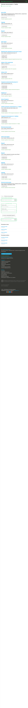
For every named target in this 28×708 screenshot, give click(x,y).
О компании (3, 265)
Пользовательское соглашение (5, 266)
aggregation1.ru (16, 290)
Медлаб (3, 143)
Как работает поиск (4, 275)
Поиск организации (4, 274)
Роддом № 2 (4, 92)
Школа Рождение (5, 99)
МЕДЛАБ (3, 162)
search (26, 1)
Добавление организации (5, 276)
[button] (6, 292)
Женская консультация (6, 126)
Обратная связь (3, 263)
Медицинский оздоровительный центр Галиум (11, 51)
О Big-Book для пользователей (5, 261)
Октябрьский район (4, 237)
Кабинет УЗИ (4, 72)
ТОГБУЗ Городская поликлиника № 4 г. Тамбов (11, 106)
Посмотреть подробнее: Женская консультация (8, 131)
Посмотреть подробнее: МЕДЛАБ (6, 169)
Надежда (3, 22)
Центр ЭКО (3, 12)
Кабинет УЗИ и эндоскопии (7, 62)
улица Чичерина (4, 232)
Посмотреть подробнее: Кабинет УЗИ (6, 78)
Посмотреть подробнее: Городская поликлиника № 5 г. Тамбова (10, 123)
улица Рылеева (4, 229)
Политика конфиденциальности (6, 267)
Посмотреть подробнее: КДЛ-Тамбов (6, 48)
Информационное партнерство (5, 264)
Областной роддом (5, 136)
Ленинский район (4, 240)
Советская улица (4, 226)
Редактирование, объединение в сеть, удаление (8, 277)
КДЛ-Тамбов (4, 41)
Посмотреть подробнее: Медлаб (6, 36)
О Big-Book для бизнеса (4, 262)
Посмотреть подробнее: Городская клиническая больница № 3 (10, 89)
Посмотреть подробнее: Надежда (6, 27)
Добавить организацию (6, 253)
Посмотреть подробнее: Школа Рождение (7, 103)
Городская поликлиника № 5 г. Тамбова (9, 116)
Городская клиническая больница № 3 (9, 81)
